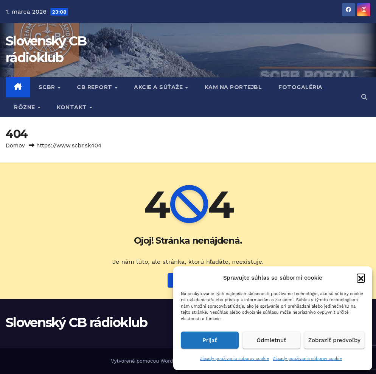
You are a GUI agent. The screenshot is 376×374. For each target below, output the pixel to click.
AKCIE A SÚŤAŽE (159, 87)
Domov (15, 145)
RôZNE (25, 107)
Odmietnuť (271, 340)
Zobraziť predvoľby (334, 340)
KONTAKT (73, 107)
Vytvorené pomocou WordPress (149, 361)
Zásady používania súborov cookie (234, 358)
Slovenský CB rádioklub (77, 322)
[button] (361, 278)
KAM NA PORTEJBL (233, 87)
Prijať (209, 340)
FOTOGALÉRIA (300, 87)
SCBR (48, 87)
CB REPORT (95, 87)
